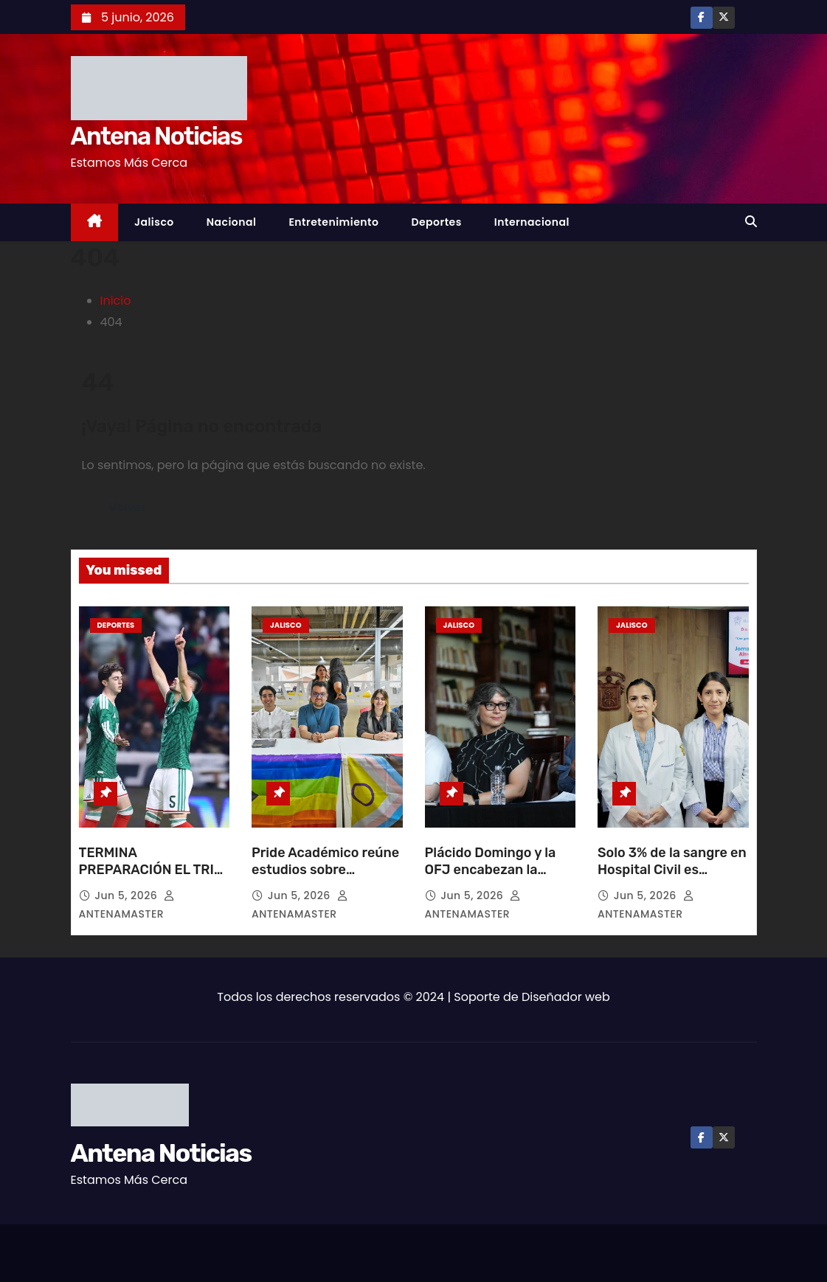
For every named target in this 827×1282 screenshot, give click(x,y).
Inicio (115, 300)
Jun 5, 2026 (127, 895)
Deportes (436, 222)
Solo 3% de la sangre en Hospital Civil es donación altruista (672, 870)
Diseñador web (566, 996)
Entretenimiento (333, 222)
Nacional (232, 222)
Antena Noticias (156, 136)
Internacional (532, 222)
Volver (128, 507)
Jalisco (154, 222)
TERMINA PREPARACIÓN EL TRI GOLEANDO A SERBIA (146, 870)
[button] (751, 221)
